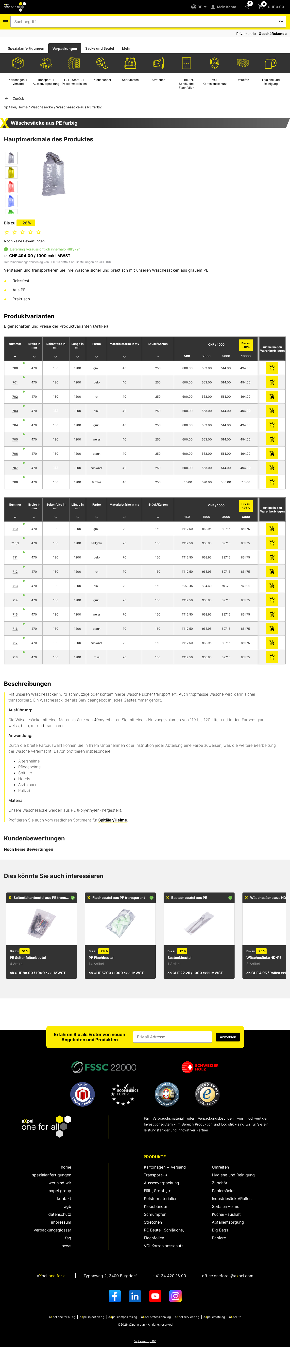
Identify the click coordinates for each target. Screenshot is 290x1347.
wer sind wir (60, 1182)
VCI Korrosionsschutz (164, 1245)
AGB (67, 1206)
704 (15, 425)
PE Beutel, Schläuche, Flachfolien (164, 1234)
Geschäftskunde (273, 33)
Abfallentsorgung (228, 1222)
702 (15, 396)
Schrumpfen (155, 1214)
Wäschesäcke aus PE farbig (79, 107)
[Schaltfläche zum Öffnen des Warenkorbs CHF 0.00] (272, 6)
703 (15, 411)
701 (15, 382)
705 (15, 439)
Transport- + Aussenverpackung (161, 1178)
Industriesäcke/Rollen (232, 1198)
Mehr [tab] (126, 48)
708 (15, 482)
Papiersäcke (223, 1190)
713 (15, 586)
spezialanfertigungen (51, 1174)
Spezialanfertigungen (26, 48)
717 (15, 643)
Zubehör (219, 1182)
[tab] (26, 48)
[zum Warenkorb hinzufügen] (272, 368)
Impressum (61, 1222)
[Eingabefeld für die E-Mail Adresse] (172, 1037)
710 (15, 529)
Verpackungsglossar (52, 1230)
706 (15, 453)
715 (15, 614)
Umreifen (220, 1167)
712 (15, 571)
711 (15, 557)
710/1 (15, 543)
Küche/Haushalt (226, 1214)
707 (15, 468)
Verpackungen (64, 48)
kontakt (64, 1198)
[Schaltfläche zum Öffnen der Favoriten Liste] (248, 6)
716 (15, 628)
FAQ (68, 1237)
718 (15, 657)
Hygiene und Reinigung (233, 1174)
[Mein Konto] (224, 6)
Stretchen (153, 1222)
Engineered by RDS (145, 1341)
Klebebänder (155, 1206)
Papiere (219, 1237)
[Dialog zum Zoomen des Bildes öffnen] (54, 175)
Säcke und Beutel (99, 48)
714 (15, 600)
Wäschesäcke (42, 107)
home (66, 1167)
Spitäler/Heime (16, 107)
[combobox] (144, 22)
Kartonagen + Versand (165, 1167)
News (66, 1245)
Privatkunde (246, 33)
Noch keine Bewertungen (24, 241)
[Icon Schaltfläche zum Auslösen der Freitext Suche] (281, 22)
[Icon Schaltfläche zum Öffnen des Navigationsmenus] (5, 22)
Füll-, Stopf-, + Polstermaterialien (160, 1194)
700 (15, 368)
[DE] (200, 6)
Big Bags (220, 1230)
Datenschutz (59, 1214)
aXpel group (60, 1190)
